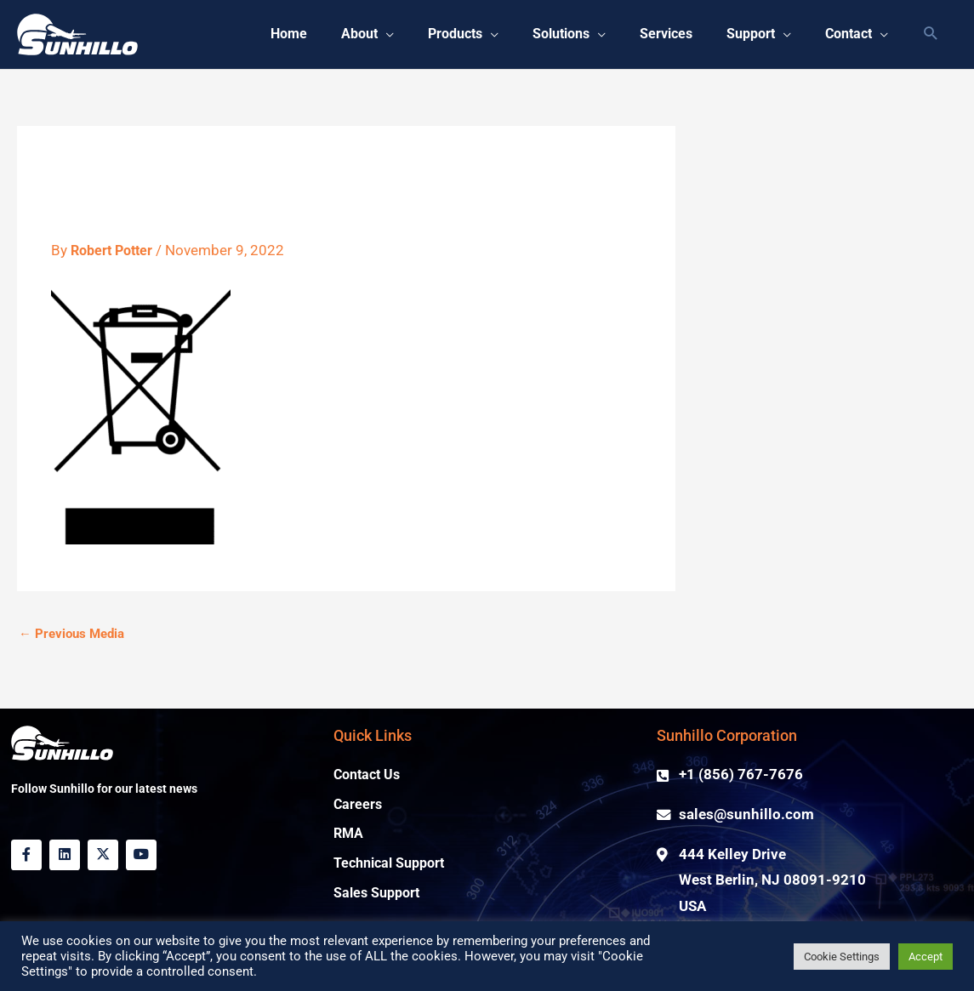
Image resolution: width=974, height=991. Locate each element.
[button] (931, 35)
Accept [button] (925, 956)
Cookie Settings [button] (842, 956)
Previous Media (71, 634)
